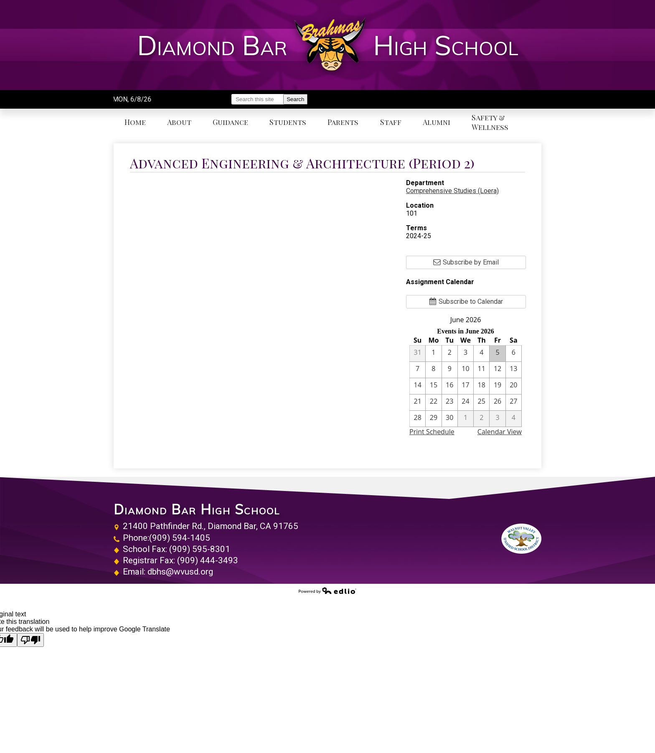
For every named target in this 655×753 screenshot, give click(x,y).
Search (295, 99)
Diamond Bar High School (197, 509)
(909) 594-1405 (179, 538)
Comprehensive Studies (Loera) (452, 191)
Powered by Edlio (327, 590)
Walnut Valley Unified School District (521, 539)
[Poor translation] (30, 640)
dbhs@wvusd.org (180, 572)
